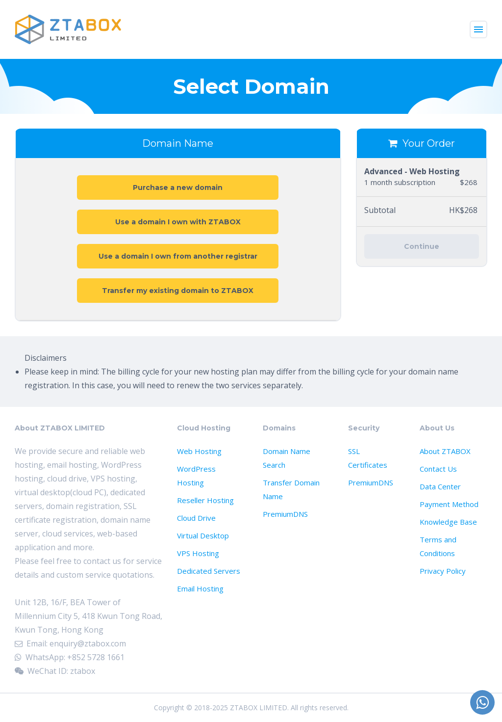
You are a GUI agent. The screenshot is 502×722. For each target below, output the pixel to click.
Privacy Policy (443, 571)
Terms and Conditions (438, 546)
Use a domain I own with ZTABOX (178, 221)
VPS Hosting (198, 553)
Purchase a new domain (178, 187)
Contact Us (438, 469)
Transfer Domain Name (291, 489)
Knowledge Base (448, 522)
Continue (421, 246)
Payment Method (449, 504)
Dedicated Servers (208, 571)
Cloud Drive (196, 518)
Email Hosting (200, 588)
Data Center (440, 486)
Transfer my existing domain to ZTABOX (177, 290)
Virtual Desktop (203, 535)
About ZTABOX (445, 451)
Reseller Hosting (205, 500)
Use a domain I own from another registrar (178, 256)
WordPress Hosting (196, 475)
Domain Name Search (286, 458)
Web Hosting (199, 451)
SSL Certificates (367, 458)
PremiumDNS (285, 514)
